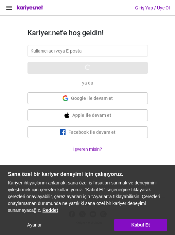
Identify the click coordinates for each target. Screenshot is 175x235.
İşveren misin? (87, 149)
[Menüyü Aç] (9, 8)
